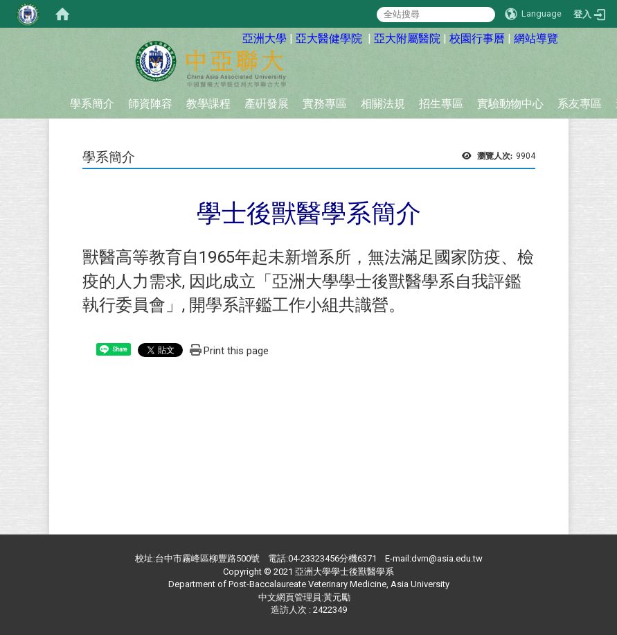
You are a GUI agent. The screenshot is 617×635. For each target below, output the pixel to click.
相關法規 (383, 103)
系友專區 (579, 103)
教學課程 (208, 103)
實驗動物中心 (510, 103)
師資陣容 (150, 103)
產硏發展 (266, 103)
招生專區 (441, 103)
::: (232, 37)
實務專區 (325, 103)
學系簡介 (92, 103)
